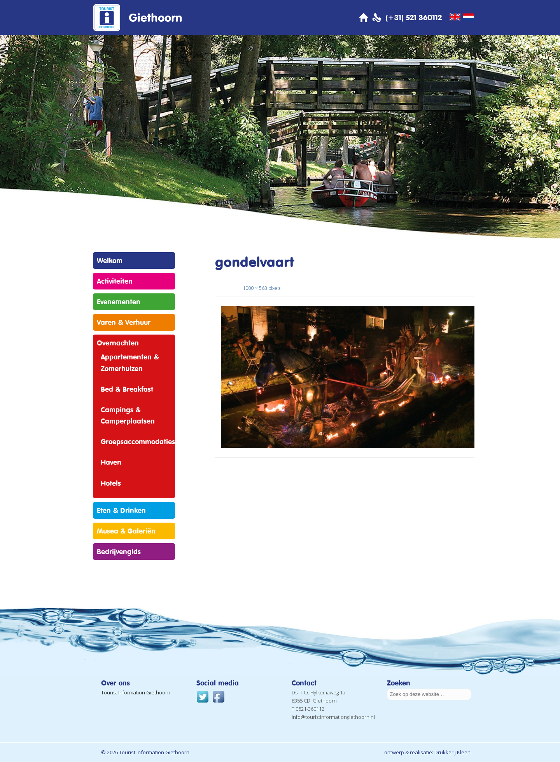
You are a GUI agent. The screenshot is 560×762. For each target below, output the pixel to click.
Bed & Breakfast (127, 389)
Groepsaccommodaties (138, 441)
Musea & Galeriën (126, 531)
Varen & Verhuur (123, 322)
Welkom (109, 260)
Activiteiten (115, 281)
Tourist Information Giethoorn (135, 692)
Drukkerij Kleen (452, 752)
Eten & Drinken (121, 510)
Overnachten (118, 342)
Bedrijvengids (119, 551)
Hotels (111, 483)
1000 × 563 (255, 288)
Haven (111, 462)
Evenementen (118, 301)
